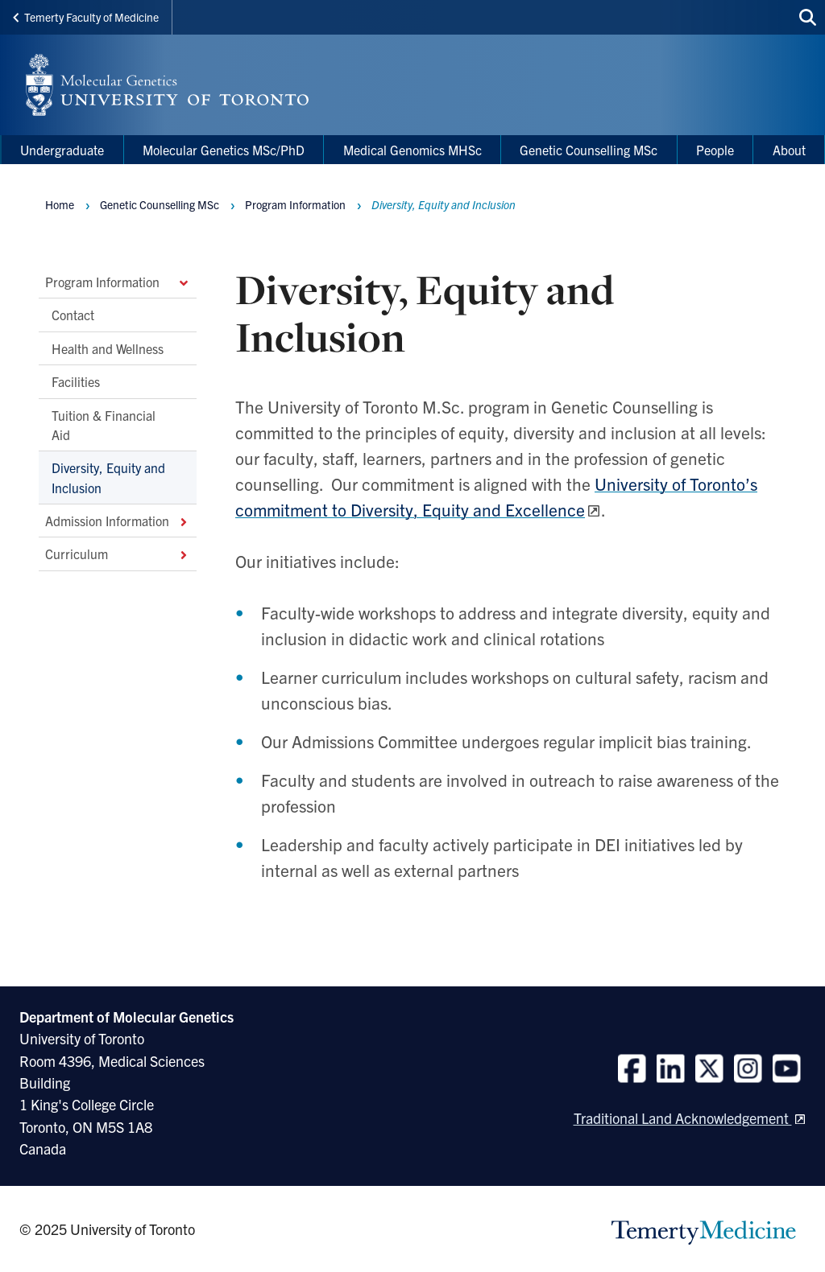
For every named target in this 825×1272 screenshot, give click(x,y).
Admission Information (117, 521)
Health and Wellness (108, 348)
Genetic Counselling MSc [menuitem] (588, 150)
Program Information (117, 282)
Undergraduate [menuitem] (62, 150)
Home (59, 204)
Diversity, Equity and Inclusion (108, 477)
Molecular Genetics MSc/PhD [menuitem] (224, 150)
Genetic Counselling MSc (159, 204)
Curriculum (117, 553)
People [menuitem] (715, 150)
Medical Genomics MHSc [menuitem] (412, 150)
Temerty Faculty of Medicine (86, 17)
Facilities (76, 381)
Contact (73, 315)
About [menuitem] (789, 150)
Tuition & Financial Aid (103, 424)
